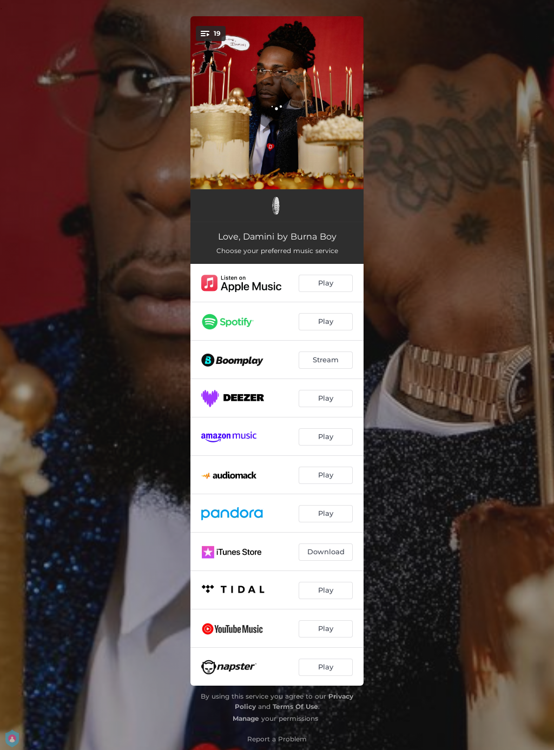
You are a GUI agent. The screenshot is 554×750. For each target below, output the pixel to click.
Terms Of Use (295, 706)
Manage (246, 718)
